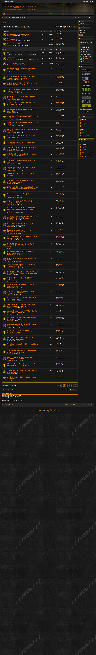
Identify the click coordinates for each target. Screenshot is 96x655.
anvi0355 (10, 86)
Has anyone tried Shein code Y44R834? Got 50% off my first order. (21, 318)
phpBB (43, 410)
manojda (59, 38)
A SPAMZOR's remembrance (16, 58)
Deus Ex (26, 35)
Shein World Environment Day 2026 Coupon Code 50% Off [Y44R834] (21, 155)
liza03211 (10, 307)
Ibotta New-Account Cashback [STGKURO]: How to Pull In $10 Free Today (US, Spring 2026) (21, 69)
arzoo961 (10, 197)
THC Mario (84, 146)
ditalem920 (10, 300)
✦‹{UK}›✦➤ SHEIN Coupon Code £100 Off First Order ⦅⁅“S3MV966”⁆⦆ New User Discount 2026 (22, 272)
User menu (82, 21)
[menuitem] (11, 2)
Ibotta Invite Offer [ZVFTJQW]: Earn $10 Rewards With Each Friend (20, 252)
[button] (61, 27)
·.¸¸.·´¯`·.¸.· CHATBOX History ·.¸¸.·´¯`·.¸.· (19, 63)
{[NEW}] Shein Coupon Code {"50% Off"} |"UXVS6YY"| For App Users (20, 231)
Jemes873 (84, 156)
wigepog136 (11, 287)
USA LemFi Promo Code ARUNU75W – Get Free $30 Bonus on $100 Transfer (21, 364)
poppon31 (10, 248)
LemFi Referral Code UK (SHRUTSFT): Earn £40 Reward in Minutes (21, 181)
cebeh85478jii (11, 170)
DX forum (86, 111)
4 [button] (69, 26)
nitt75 (9, 327)
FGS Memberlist (12, 39)
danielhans (10, 254)
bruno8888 (10, 320)
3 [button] (67, 26)
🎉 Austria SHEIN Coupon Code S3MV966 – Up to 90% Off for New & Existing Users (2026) (22, 188)
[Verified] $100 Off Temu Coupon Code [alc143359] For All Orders (20, 338)
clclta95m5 (10, 219)
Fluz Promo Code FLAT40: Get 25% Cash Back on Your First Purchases (22, 103)
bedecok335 (11, 99)
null (8, 52)
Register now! (82, 32)
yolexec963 (10, 190)
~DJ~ (58, 52)
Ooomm (83, 133)
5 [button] (71, 26)
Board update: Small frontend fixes (18, 34)
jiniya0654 (10, 92)
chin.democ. (84, 130)
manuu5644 (10, 239)
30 (30, 54)
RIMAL (9, 347)
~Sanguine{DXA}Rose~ (86, 154)
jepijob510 (10, 373)
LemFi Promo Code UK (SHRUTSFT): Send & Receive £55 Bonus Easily (21, 351)
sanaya (9, 183)
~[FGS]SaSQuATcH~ (85, 135)
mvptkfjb (10, 380)
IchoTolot (83, 122)
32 (33, 54)
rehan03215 (10, 157)
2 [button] (65, 26)
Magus (58, 57)
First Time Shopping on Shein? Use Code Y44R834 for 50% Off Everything (20, 77)
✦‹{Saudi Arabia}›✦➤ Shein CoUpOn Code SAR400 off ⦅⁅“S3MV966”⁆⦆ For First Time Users (21, 245)
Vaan (83, 152)
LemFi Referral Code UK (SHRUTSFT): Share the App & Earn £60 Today (21, 292)
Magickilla (84, 149)
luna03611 (10, 79)
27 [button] (74, 26)
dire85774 (10, 143)
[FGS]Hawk (10, 35)
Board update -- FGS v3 (15, 44)
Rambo (83, 150)
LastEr (83, 147)
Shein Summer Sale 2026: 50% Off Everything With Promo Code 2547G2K (22, 84)
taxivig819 (10, 281)
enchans (10, 163)
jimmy (9, 314)
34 (37, 54)
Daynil (58, 33)
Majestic (83, 123)
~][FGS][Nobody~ (12, 40)
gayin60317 (10, 360)
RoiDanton (83, 125)
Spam (4, 23)
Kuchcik (12, 54)
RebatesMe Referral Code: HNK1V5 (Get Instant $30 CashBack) (20, 331)
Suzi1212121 (11, 212)
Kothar (82, 132)
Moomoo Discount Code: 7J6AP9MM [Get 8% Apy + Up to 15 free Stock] (22, 312)
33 (35, 54)
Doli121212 (10, 73)
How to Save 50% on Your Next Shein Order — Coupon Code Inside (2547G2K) (22, 305)
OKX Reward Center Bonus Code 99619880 (21, 142)
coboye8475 (11, 150)
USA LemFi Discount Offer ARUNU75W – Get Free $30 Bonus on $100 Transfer (21, 358)
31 (31, 54)
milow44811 (11, 177)
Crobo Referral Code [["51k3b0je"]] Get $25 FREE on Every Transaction (21, 325)
